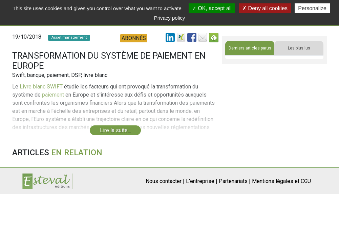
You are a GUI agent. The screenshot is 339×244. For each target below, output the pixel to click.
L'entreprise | (201, 181)
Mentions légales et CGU (281, 181)
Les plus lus (299, 48)
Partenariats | (235, 181)
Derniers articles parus (250, 48)
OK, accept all (212, 8)
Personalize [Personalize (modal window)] (312, 8)
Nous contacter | (165, 181)
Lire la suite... (115, 130)
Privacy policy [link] (169, 18)
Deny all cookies (265, 8)
